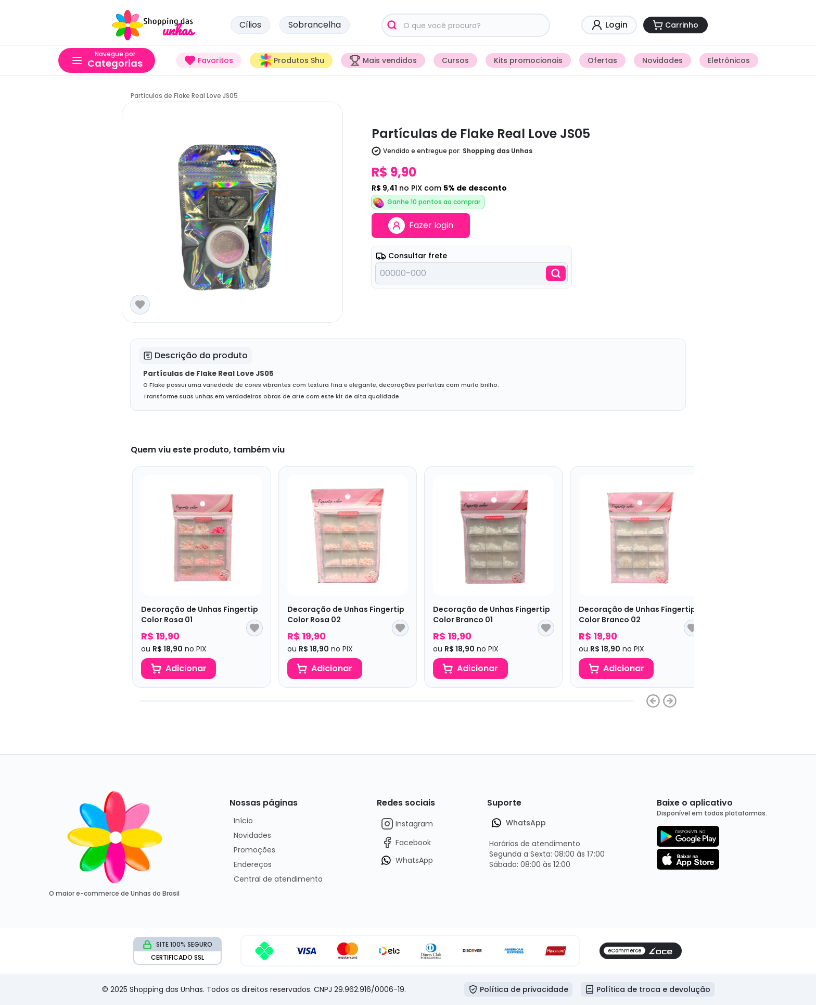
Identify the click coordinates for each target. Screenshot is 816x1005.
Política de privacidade (518, 989)
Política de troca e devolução (647, 989)
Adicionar (179, 668)
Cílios (250, 25)
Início (243, 820)
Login (609, 25)
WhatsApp (407, 860)
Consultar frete (411, 255)
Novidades (662, 60)
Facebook (406, 842)
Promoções (254, 850)
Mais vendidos (383, 60)
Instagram (407, 824)
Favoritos (208, 60)
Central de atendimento (278, 879)
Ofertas (602, 60)
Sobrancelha (314, 25)
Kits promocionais (528, 60)
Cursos (455, 60)
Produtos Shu (291, 60)
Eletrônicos (729, 60)
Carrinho (675, 25)
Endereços (253, 864)
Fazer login (420, 225)
